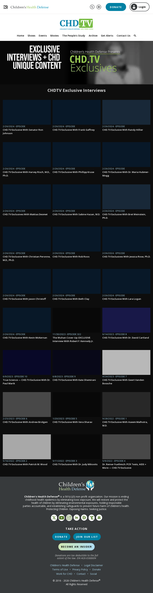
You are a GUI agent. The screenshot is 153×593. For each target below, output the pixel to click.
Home (20, 35)
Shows (31, 35)
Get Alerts (107, 35)
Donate (116, 7)
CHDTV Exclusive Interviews (77, 90)
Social (93, 573)
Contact (81, 573)
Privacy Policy (80, 569)
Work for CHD (64, 573)
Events (43, 35)
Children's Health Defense (65, 565)
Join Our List (87, 536)
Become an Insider (76, 546)
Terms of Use (60, 569)
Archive (93, 35)
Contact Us (123, 35)
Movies (54, 35)
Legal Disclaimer (93, 565)
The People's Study (73, 35)
